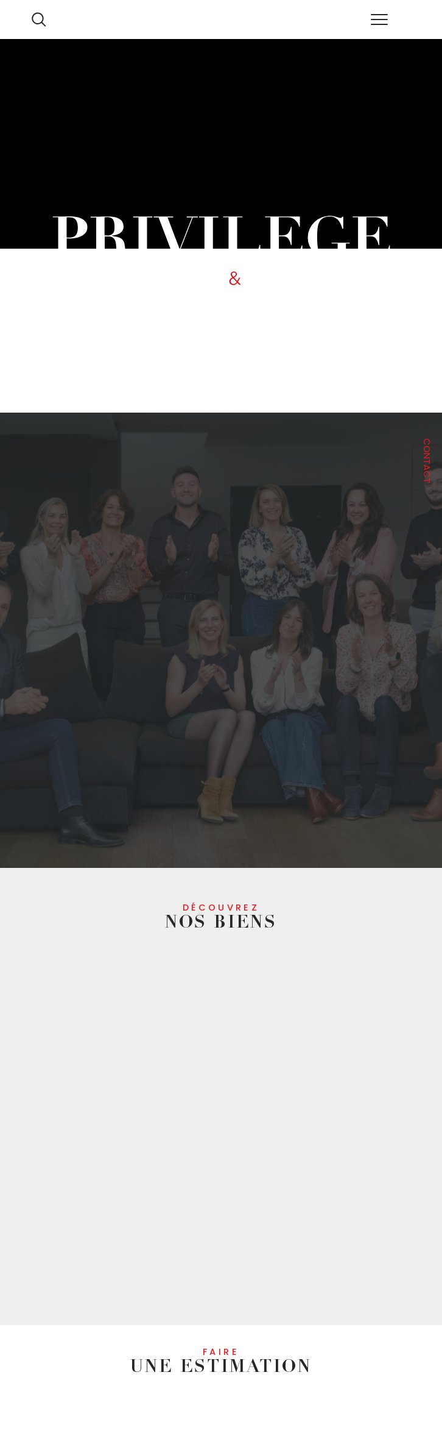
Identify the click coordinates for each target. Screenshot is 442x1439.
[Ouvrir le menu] (379, 19)
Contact (427, 460)
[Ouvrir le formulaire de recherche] (38, 19)
